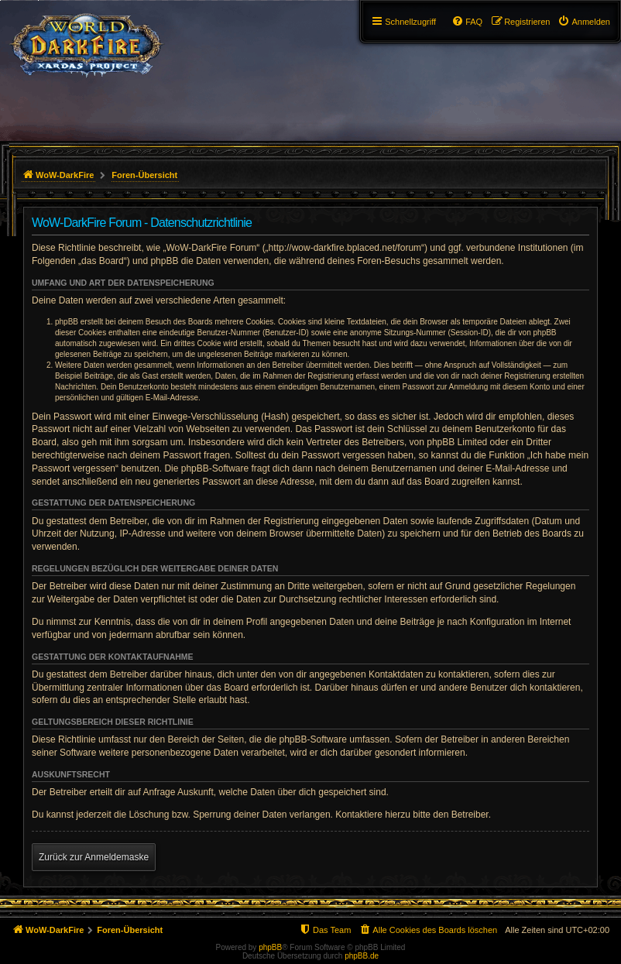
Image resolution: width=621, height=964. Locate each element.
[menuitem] (584, 21)
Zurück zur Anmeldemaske (94, 857)
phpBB (270, 947)
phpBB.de (362, 956)
